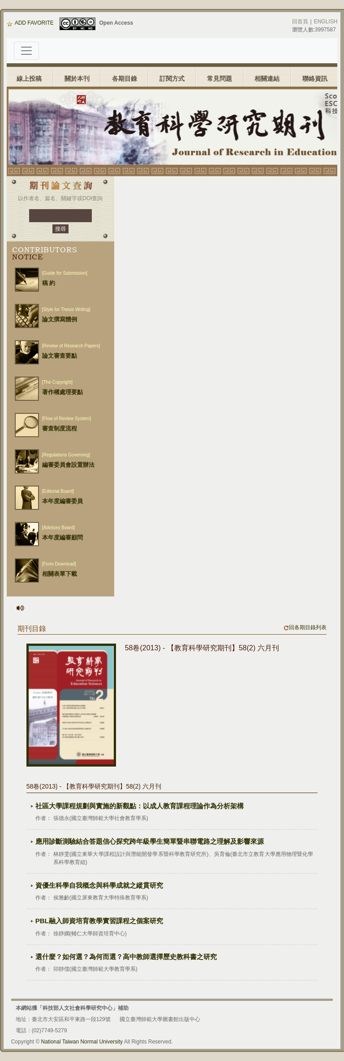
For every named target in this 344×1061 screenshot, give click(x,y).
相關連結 (267, 78)
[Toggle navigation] (26, 51)
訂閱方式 (172, 78)
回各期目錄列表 (305, 627)
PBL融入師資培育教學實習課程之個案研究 (99, 921)
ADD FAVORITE (30, 23)
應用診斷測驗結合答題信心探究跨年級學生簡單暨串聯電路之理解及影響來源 (149, 841)
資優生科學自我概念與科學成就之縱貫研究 (99, 885)
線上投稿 (29, 78)
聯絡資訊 (314, 78)
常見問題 (219, 78)
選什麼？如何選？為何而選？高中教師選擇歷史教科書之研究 (126, 956)
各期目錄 (124, 78)
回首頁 (300, 21)
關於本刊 (77, 78)
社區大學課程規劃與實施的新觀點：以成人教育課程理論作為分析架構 (139, 806)
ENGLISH (326, 21)
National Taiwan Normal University (82, 1042)
